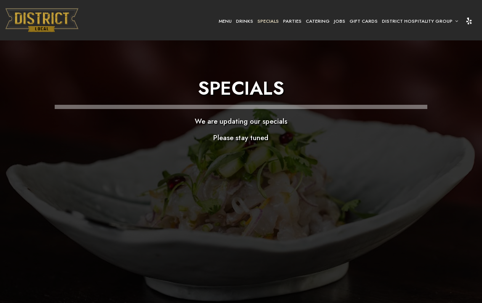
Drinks (244, 21)
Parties (292, 21)
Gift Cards (364, 21)
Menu (225, 21)
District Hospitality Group (420, 21)
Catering (318, 21)
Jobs (339, 21)
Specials (268, 21)
